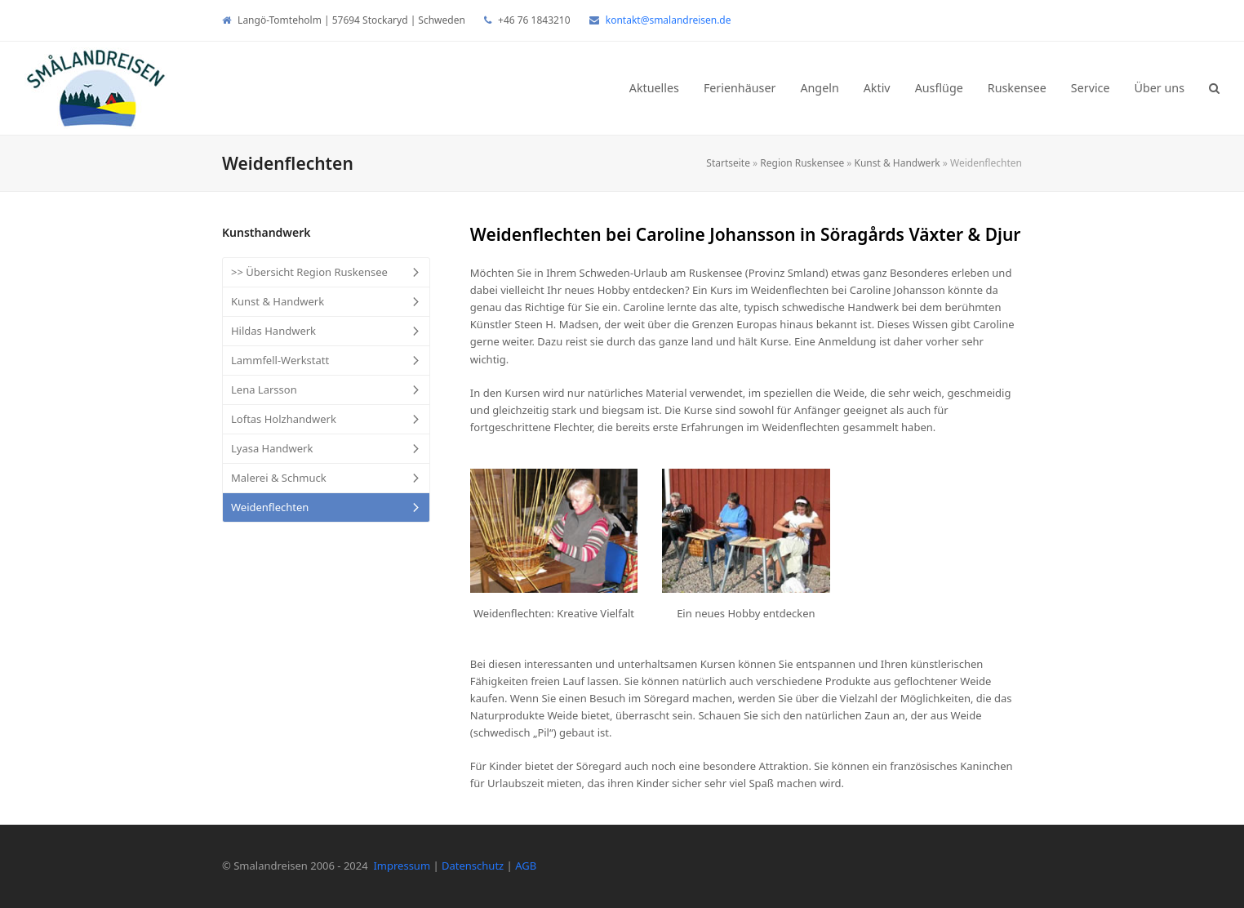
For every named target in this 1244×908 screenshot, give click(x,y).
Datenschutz (473, 865)
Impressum (401, 865)
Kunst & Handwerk (897, 163)
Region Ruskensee (802, 163)
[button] (1214, 88)
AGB (525, 865)
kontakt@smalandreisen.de (668, 20)
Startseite (728, 163)
